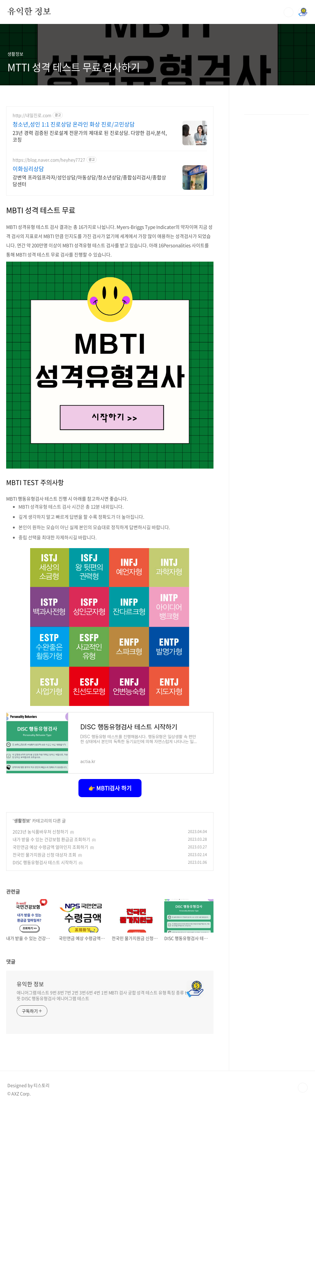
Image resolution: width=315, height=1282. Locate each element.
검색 (288, 12)
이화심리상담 (28, 342)
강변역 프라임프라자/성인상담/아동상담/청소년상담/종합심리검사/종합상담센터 (89, 354)
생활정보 (22, 994)
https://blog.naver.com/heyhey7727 (49, 333)
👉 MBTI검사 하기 (110, 962)
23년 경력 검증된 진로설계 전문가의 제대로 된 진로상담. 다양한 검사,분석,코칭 (90, 310)
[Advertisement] (109, 145)
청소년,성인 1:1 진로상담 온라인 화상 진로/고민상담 (74, 298)
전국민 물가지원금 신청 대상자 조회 (44, 1028)
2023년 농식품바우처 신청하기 (40, 1005)
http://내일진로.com (32, 289)
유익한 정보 (29, 12)
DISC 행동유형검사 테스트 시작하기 (45, 1036)
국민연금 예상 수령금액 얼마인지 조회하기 (50, 1021)
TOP (303, 1261)
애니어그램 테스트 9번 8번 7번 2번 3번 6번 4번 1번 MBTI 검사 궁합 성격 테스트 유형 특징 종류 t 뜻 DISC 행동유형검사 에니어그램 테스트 (101, 1169)
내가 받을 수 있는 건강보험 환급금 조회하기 (51, 1013)
